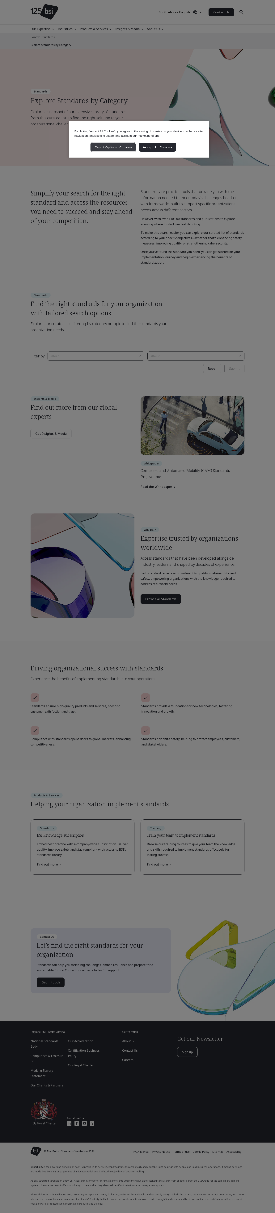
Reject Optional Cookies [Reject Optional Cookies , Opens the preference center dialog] (113, 147)
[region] (139, 139)
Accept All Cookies (157, 147)
